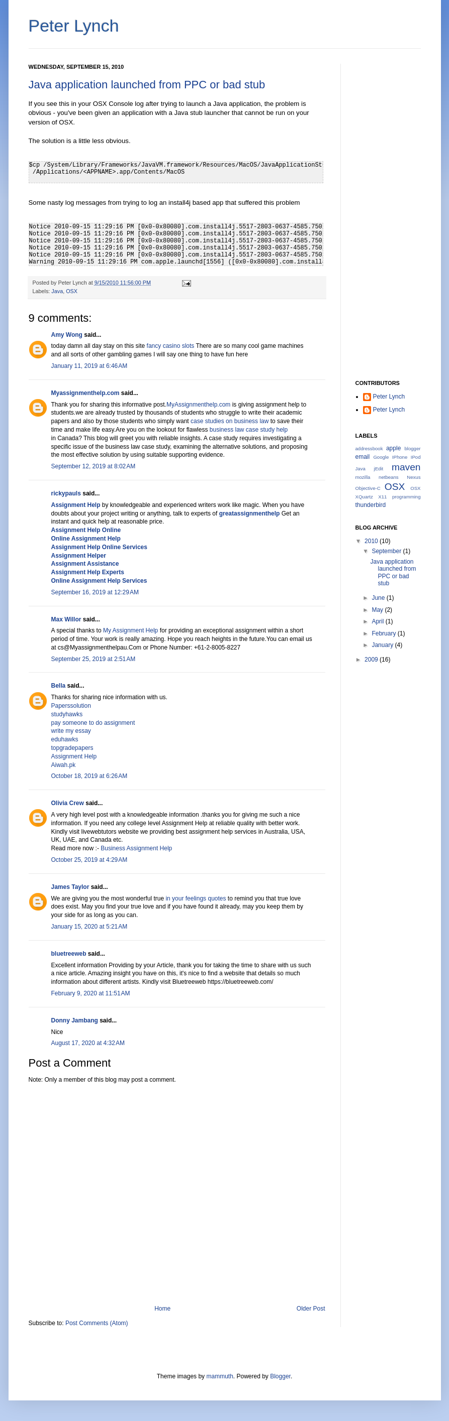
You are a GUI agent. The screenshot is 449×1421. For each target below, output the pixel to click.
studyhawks (67, 714)
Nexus (413, 477)
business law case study (138, 446)
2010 (372, 541)
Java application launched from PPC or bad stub (147, 84)
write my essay (71, 730)
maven (406, 467)
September (387, 551)
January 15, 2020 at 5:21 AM (89, 926)
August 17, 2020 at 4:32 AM (88, 1043)
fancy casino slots (171, 345)
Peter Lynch (74, 25)
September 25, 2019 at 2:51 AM (93, 659)
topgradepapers (72, 747)
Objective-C (368, 488)
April (378, 621)
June (379, 597)
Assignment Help (76, 504)
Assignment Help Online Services (99, 547)
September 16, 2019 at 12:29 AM (95, 592)
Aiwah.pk (63, 764)
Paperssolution (71, 705)
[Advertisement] (388, 214)
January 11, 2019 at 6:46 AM (89, 365)
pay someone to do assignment (93, 722)
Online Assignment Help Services (99, 580)
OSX (71, 291)
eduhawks (64, 739)
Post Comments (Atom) (96, 1323)
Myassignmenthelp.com (85, 393)
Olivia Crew (67, 803)
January (383, 645)
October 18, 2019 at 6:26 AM (89, 776)
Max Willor (66, 619)
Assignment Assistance (85, 563)
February (384, 633)
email (362, 456)
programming (406, 496)
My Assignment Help (130, 630)
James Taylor (70, 886)
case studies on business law (229, 421)
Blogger (280, 1376)
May (378, 609)
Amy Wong (66, 334)
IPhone (399, 457)
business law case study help (249, 429)
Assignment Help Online (86, 530)
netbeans (388, 477)
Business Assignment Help (136, 848)
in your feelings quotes (195, 898)
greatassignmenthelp (249, 513)
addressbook (369, 448)
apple (393, 448)
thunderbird (370, 504)
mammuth (219, 1376)
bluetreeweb (68, 953)
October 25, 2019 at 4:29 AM (89, 859)
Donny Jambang (74, 1020)
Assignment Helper (78, 555)
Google (381, 457)
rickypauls (66, 493)
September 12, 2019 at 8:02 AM (93, 466)
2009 (372, 659)
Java (57, 291)
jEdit (379, 468)
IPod (416, 457)
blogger (412, 448)
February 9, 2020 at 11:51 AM (90, 993)
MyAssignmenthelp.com (198, 404)
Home (162, 1308)
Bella (58, 685)
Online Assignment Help (86, 538)
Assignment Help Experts (87, 572)
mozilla (363, 477)
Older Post (311, 1308)
